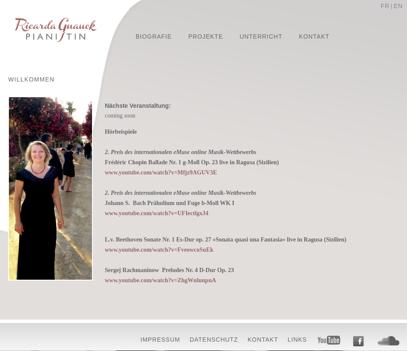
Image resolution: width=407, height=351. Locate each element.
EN (398, 6)
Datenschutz (214, 339)
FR (385, 6)
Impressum (160, 339)
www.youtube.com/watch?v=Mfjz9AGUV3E (161, 172)
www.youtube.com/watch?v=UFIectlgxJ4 (156, 213)
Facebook (358, 341)
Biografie (154, 36)
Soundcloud (388, 340)
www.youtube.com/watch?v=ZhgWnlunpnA (160, 280)
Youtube (329, 340)
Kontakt (314, 36)
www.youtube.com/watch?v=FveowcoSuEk (159, 250)
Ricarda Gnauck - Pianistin (56, 31)
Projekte (205, 36)
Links (297, 339)
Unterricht (261, 36)
